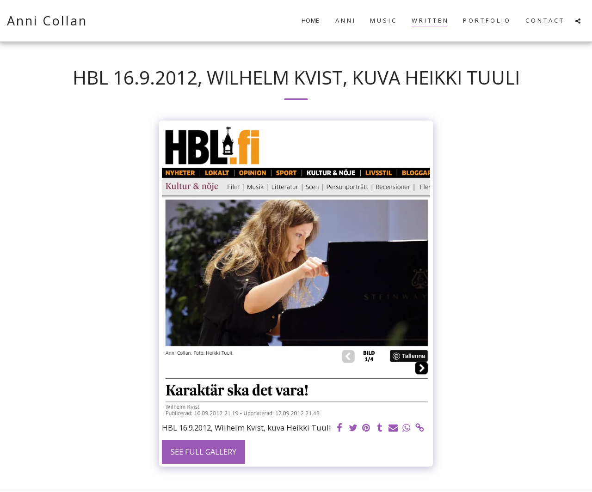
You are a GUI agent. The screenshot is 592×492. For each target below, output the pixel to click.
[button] (578, 21)
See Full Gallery (203, 451)
